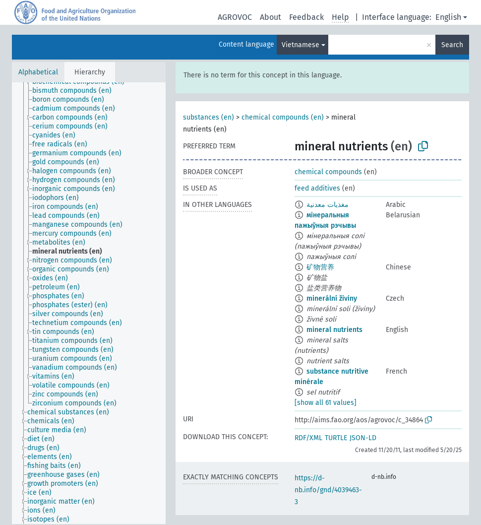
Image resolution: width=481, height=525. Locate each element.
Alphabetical (38, 72)
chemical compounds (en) (282, 117)
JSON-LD (363, 438)
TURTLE (336, 438)
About (270, 17)
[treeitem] (76, 90)
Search (452, 45)
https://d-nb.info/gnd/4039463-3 (328, 490)
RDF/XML (308, 438)
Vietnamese (300, 45)
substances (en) (208, 117)
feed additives (317, 188)
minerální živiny (331, 298)
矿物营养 (320, 267)
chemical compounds (328, 172)
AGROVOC (235, 17)
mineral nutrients (334, 330)
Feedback (306, 17)
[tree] (89, 303)
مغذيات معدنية (327, 204)
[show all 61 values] (326, 402)
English (448, 17)
